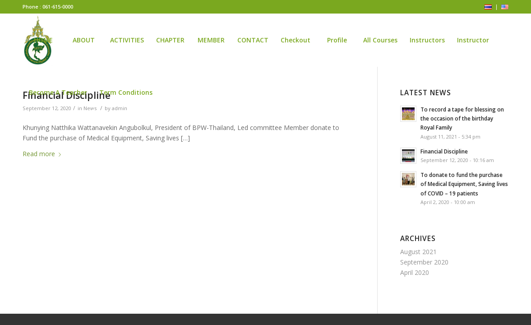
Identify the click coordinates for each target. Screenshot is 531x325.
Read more (44, 153)
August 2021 (418, 251)
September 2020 (424, 262)
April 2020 (414, 272)
